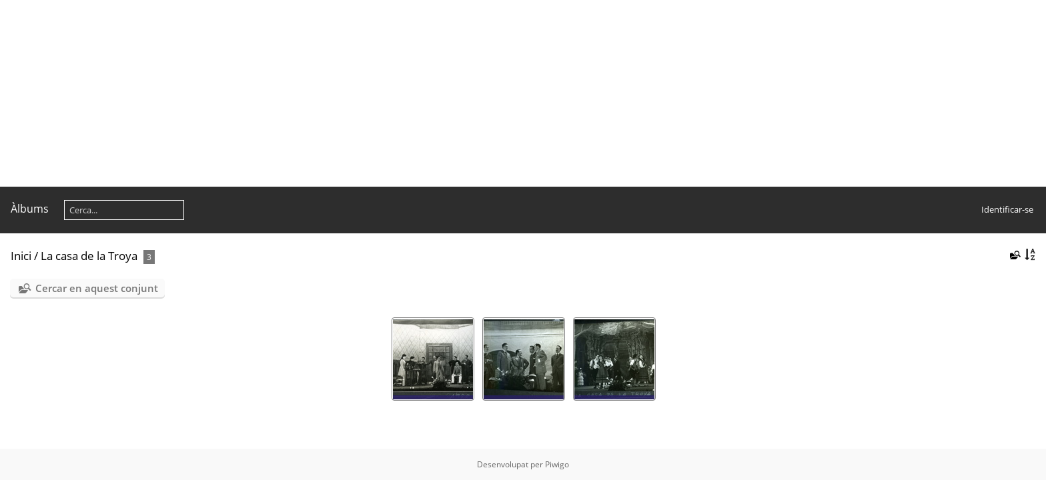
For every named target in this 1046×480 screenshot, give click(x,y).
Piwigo (557, 464)
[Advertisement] (400, 93)
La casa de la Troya (89, 255)
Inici (21, 255)
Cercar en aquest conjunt (96, 288)
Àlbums (30, 208)
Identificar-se (1007, 209)
